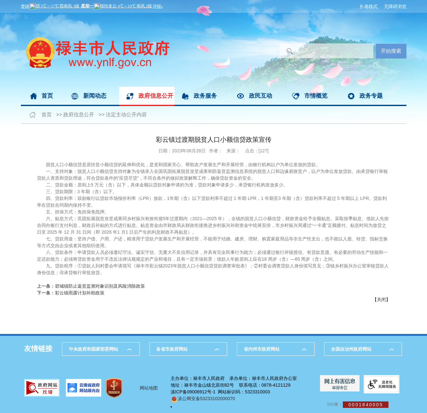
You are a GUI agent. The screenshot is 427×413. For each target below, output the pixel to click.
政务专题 (371, 96)
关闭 (381, 299)
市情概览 (315, 96)
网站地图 (149, 388)
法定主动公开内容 (126, 114)
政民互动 (260, 96)
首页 (47, 96)
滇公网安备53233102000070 (203, 398)
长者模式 (369, 6)
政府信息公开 (155, 96)
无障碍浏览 (395, 6)
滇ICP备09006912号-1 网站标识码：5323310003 (220, 391)
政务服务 (205, 96)
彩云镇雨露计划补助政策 (79, 292)
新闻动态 (94, 96)
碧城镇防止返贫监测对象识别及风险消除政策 (100, 286)
